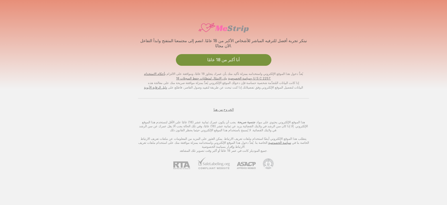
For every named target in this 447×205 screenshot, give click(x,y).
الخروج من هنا (224, 110)
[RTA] (185, 165)
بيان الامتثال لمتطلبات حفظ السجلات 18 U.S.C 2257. (223, 78)
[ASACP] (243, 165)
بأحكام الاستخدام (155, 74)
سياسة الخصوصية (239, 78)
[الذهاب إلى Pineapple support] (265, 163)
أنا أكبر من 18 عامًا (223, 59)
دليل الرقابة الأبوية (155, 87)
